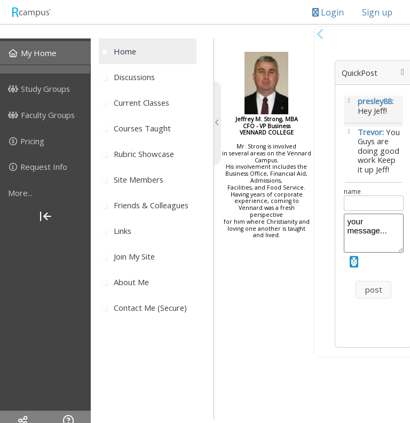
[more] (45, 193)
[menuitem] (45, 53)
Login (328, 12)
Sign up (377, 12)
